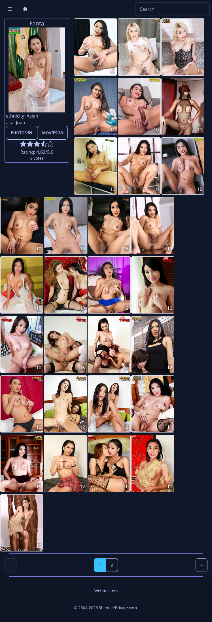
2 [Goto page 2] (112, 565)
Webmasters (106, 590)
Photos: (21, 132)
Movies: (52, 132)
